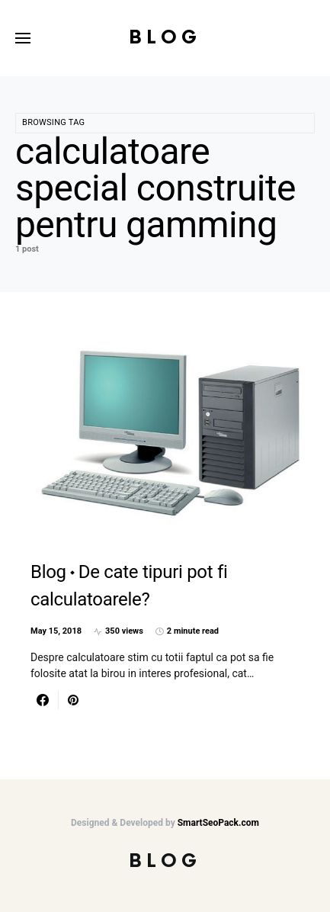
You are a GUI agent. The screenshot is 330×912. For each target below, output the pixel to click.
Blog (165, 38)
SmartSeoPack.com (218, 822)
